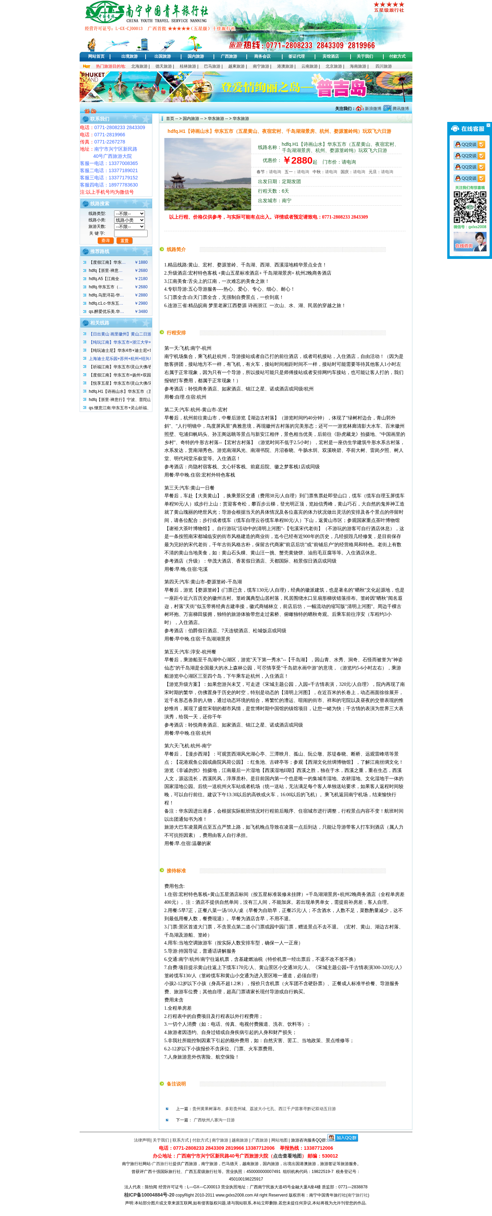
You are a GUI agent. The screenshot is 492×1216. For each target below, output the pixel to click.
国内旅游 (196, 56)
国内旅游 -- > (195, 118)
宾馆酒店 (331, 56)
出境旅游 (129, 56)
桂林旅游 (188, 66)
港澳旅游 (285, 66)
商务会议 (262, 56)
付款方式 (397, 56)
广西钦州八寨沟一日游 (214, 1120)
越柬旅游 (236, 66)
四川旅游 (383, 66)
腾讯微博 (400, 108)
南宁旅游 (261, 66)
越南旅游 (240, 1140)
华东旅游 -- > (219, 118)
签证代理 (296, 56)
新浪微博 (372, 108)
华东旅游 (240, 118)
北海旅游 (139, 66)
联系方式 (181, 1140)
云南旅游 (309, 66)
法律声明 (142, 1140)
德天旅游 (163, 66)
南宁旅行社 (357, 1195)
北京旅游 (334, 66)
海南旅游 (358, 66)
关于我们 (365, 56)
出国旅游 (162, 56)
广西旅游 (229, 56)
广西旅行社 (162, 1163)
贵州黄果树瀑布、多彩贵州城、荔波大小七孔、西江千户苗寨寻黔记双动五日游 (264, 1108)
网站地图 (279, 1140)
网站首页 (96, 56)
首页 (170, 118)
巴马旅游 (212, 66)
